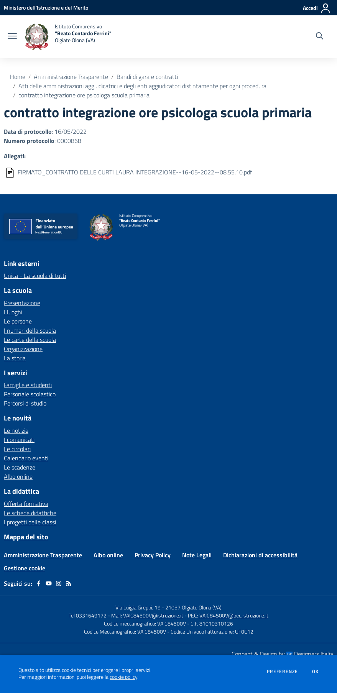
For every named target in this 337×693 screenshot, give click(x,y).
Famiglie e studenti (28, 384)
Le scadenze (19, 467)
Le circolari (17, 448)
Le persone (18, 321)
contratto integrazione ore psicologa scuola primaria (84, 95)
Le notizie (16, 430)
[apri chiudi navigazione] (12, 36)
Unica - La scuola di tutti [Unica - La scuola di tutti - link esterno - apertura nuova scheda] (35, 275)
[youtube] (48, 583)
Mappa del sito (26, 537)
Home (17, 76)
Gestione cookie (24, 568)
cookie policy (123, 677)
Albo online (18, 476)
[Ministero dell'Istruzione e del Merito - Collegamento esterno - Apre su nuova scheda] (46, 7)
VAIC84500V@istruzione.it (153, 615)
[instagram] (58, 583)
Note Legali (197, 555)
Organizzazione (23, 348)
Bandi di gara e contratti (147, 76)
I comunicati (19, 439)
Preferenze (282, 671)
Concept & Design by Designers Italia (282, 654)
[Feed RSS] (68, 583)
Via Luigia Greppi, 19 (138, 607)
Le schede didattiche (30, 512)
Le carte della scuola (30, 339)
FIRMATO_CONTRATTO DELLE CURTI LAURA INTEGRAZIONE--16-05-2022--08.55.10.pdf (135, 172)
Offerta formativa (26, 503)
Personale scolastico (30, 394)
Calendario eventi (26, 458)
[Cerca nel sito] (319, 37)
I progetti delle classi (30, 522)
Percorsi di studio (25, 403)
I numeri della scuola (30, 330)
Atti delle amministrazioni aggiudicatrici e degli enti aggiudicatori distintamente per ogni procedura (142, 85)
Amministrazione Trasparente (71, 76)
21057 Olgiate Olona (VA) (193, 607)
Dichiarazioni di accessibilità (260, 555)
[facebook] (38, 583)
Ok (315, 671)
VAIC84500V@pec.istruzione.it (233, 615)
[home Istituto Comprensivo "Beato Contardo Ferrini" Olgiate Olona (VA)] (68, 37)
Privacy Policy (153, 555)
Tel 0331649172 (88, 615)
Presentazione (22, 302)
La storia (15, 358)
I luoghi (13, 312)
